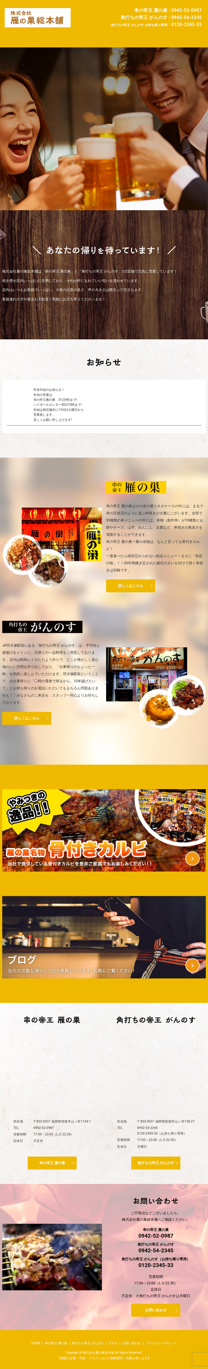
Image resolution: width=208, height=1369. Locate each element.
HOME (38, 37)
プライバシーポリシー (161, 1340)
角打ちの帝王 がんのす (106, 37)
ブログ (139, 37)
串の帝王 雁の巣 (66, 37)
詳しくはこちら (130, 583)
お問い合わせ (164, 37)
